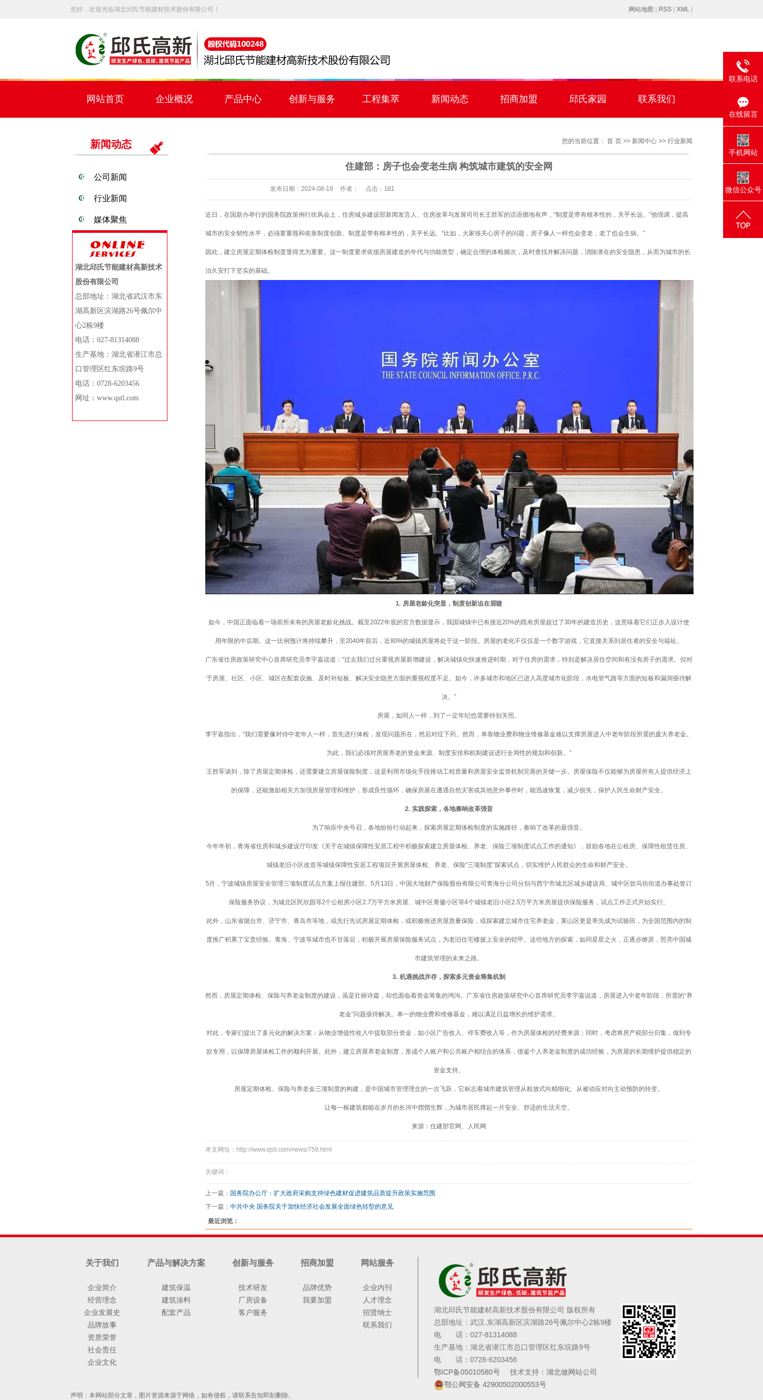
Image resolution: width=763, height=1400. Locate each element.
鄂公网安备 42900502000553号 (495, 1384)
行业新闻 (110, 198)
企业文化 (102, 1362)
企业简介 (102, 1287)
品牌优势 (317, 1287)
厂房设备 (252, 1300)
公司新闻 (110, 177)
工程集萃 (381, 99)
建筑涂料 (176, 1300)
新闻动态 (450, 99)
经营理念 (102, 1300)
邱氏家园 (587, 99)
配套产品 (176, 1312)
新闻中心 (644, 141)
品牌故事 (102, 1325)
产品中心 (243, 99)
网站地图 (641, 9)
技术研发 (252, 1287)
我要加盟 (317, 1300)
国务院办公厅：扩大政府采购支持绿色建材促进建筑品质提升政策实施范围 (332, 1193)
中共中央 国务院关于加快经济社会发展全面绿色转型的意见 (311, 1206)
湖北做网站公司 (571, 1372)
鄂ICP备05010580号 (468, 1372)
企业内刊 (377, 1287)
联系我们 (656, 99)
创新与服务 (312, 99)
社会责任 (102, 1350)
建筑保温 (176, 1287)
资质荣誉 (102, 1337)
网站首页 (105, 99)
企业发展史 (102, 1312)
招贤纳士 (377, 1312)
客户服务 (252, 1312)
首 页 (614, 141)
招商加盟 (519, 99)
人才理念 (377, 1300)
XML (682, 9)
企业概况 (174, 99)
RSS (665, 9)
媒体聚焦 (110, 219)
